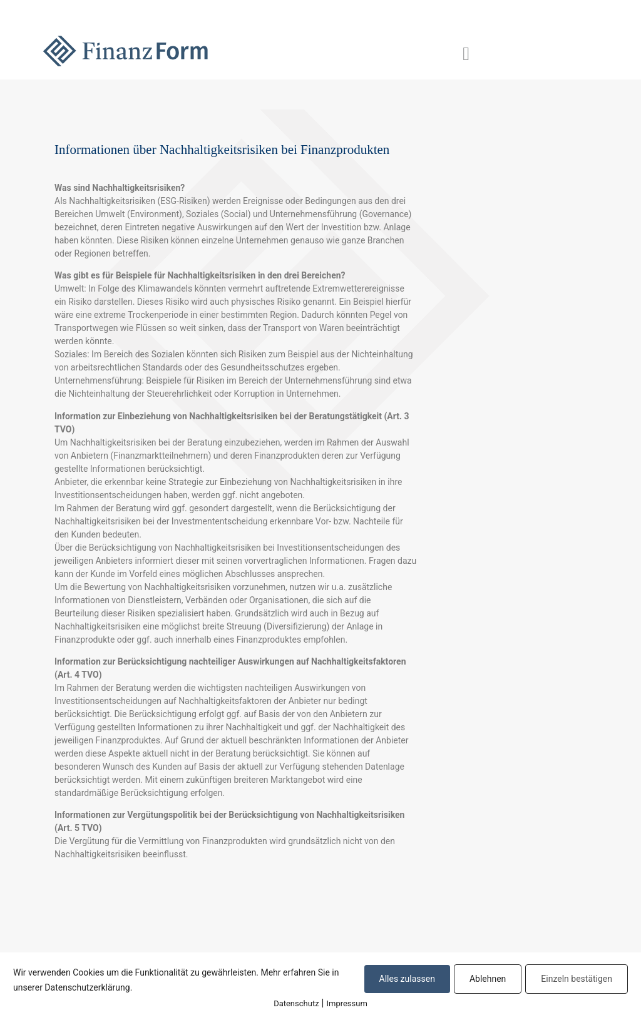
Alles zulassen (407, 979)
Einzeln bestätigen (576, 979)
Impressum (346, 1003)
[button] (466, 53)
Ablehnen (487, 979)
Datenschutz (296, 1003)
